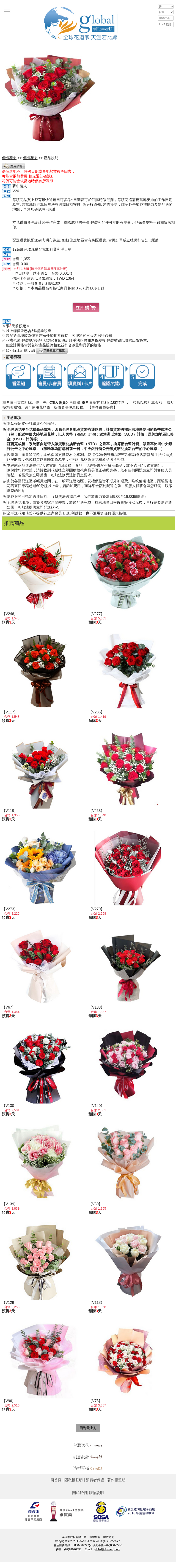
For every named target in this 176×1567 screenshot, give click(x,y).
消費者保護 (95, 1480)
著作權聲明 (116, 1480)
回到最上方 (88, 1428)
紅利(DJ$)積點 (113, 402)
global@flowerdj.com (107, 1549)
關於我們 (79, 1493)
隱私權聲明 (73, 1480)
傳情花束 (30, 158)
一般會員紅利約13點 (43, 283)
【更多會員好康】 (102, 407)
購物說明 (96, 1493)
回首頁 (55, 1480)
